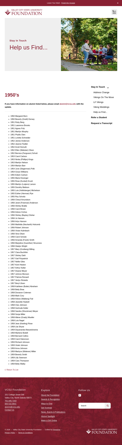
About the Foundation (50, 395)
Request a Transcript (101, 123)
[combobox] (92, 406)
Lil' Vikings (98, 102)
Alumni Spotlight (48, 416)
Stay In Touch (101, 87)
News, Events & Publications (53, 412)
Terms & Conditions (25, 433)
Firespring (56, 430)
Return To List (12, 370)
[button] (117, 3)
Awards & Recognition (50, 399)
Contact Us (9, 410)
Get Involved (46, 408)
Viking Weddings (101, 107)
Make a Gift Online (49, 421)
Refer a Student (99, 117)
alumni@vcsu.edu (12, 407)
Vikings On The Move (103, 97)
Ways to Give (46, 404)
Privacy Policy (10, 433)
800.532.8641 (10, 404)
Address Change (101, 92)
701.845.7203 (10, 401)
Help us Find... (100, 112)
